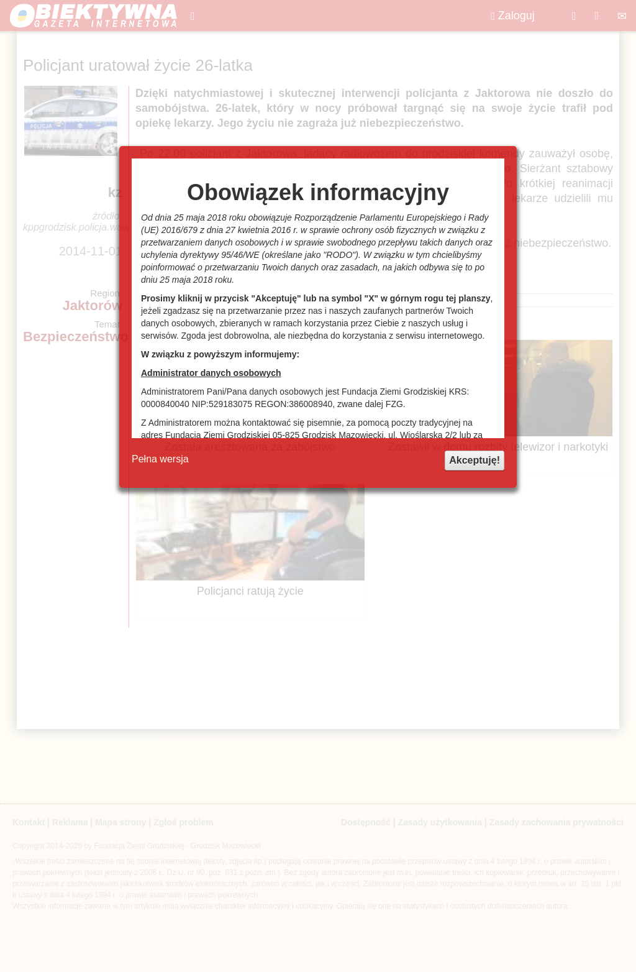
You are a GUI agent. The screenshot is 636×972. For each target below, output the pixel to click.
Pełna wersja (160, 459)
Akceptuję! (474, 460)
